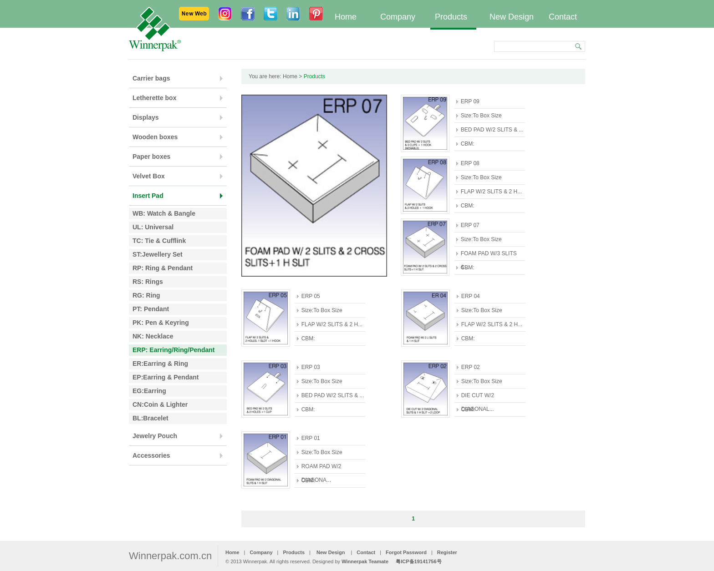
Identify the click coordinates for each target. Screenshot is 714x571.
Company (397, 16)
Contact (563, 16)
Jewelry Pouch (155, 436)
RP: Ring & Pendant (163, 268)
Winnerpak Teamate (365, 561)
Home (346, 16)
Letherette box (154, 97)
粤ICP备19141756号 (418, 561)
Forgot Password (406, 552)
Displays (146, 117)
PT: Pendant (151, 309)
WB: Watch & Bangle (164, 213)
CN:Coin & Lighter (160, 404)
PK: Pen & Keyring (161, 322)
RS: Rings (148, 281)
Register (447, 552)
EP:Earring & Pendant (166, 377)
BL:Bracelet (150, 418)
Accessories (151, 455)
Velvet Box (149, 176)
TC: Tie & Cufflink (159, 240)
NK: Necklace (153, 336)
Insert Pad (148, 195)
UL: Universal (153, 227)
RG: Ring (146, 295)
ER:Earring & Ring (160, 363)
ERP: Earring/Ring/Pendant (173, 350)
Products (451, 16)
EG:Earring (149, 390)
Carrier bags (151, 78)
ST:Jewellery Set (158, 254)
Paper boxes (151, 156)
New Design (512, 16)
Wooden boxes (155, 137)
